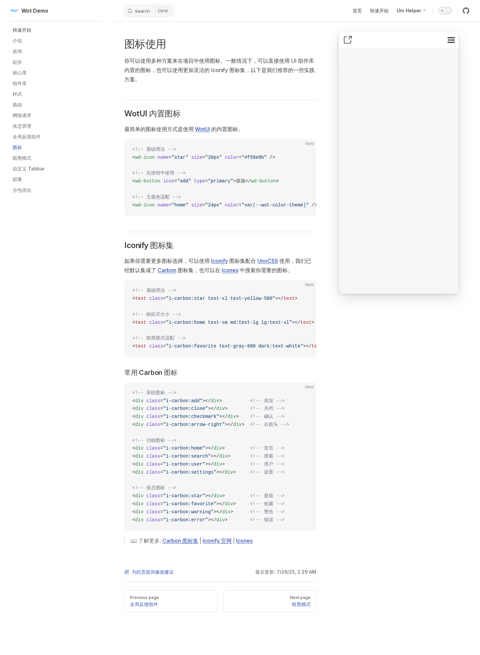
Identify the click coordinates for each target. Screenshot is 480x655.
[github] (466, 11)
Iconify (219, 260)
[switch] (445, 10)
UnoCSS (267, 260)
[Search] (148, 10)
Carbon (167, 270)
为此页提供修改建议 (149, 572)
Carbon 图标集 (180, 540)
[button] (58, 30)
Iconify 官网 (217, 540)
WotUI (202, 129)
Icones (230, 270)
